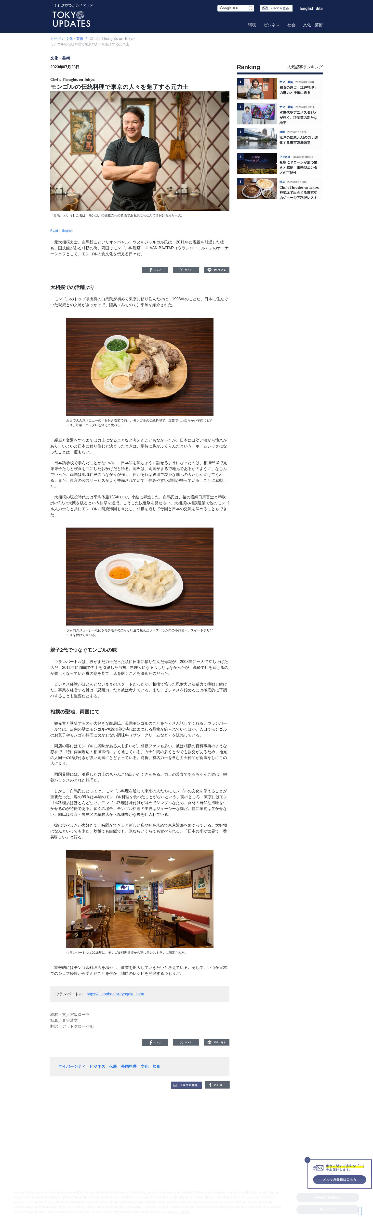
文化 (144, 1066)
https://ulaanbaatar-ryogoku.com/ (115, 994)
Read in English (61, 230)
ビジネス (272, 25)
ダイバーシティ (72, 1066)
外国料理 (129, 1066)
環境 (252, 25)
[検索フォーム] (235, 8)
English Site (311, 8)
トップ (55, 39)
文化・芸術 (313, 25)
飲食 (156, 1066)
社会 (291, 25)
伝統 (113, 1066)
